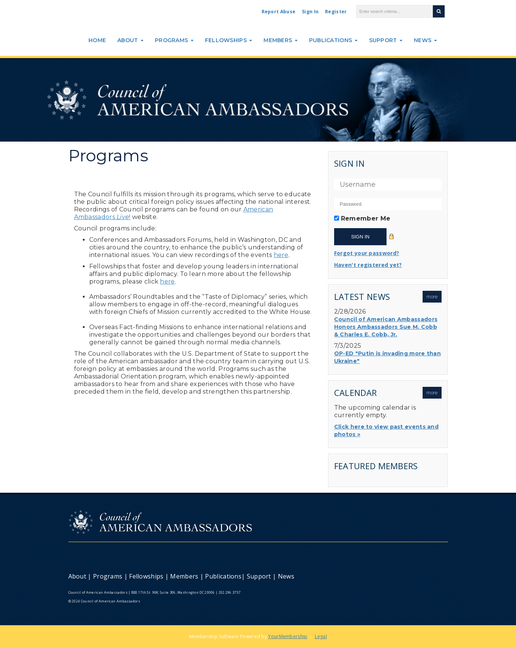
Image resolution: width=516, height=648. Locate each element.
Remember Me (365, 218)
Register (336, 11)
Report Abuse (279, 11)
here (281, 255)
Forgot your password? (366, 253)
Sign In (310, 11)
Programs (174, 40)
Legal (321, 636)
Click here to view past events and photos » (386, 430)
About (130, 40)
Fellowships (228, 40)
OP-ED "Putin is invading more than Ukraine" (387, 357)
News (425, 40)
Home (97, 40)
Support (385, 40)
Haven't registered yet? (368, 264)
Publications (333, 40)
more (432, 296)
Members (280, 40)
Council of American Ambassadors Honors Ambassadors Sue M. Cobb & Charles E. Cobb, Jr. (385, 327)
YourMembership (287, 636)
